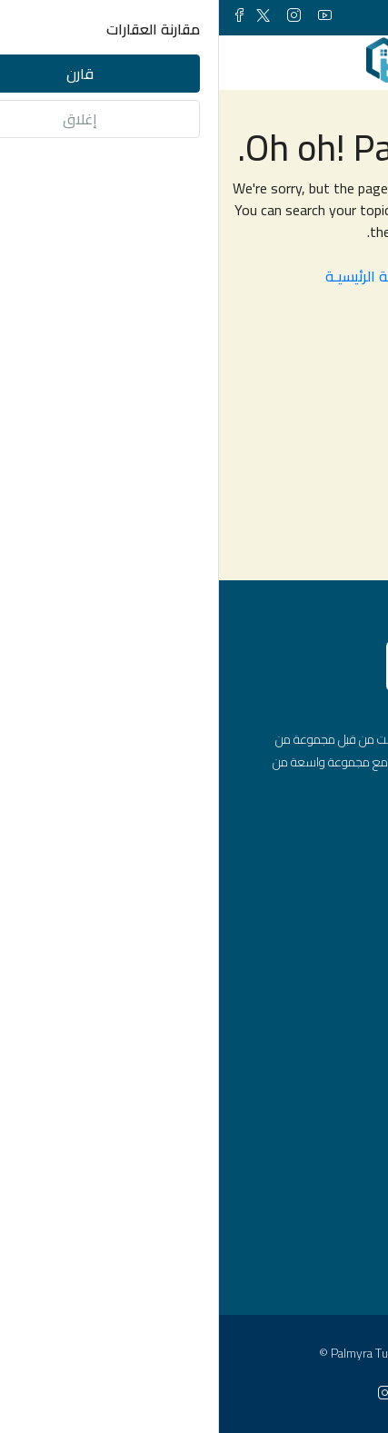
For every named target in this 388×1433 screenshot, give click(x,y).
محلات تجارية (298, 1114)
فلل (323, 1083)
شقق (318, 1021)
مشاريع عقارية (293, 1145)
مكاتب (315, 1052)
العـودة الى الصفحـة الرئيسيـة (194, 276)
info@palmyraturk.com (266, 915)
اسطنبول (309, 1248)
